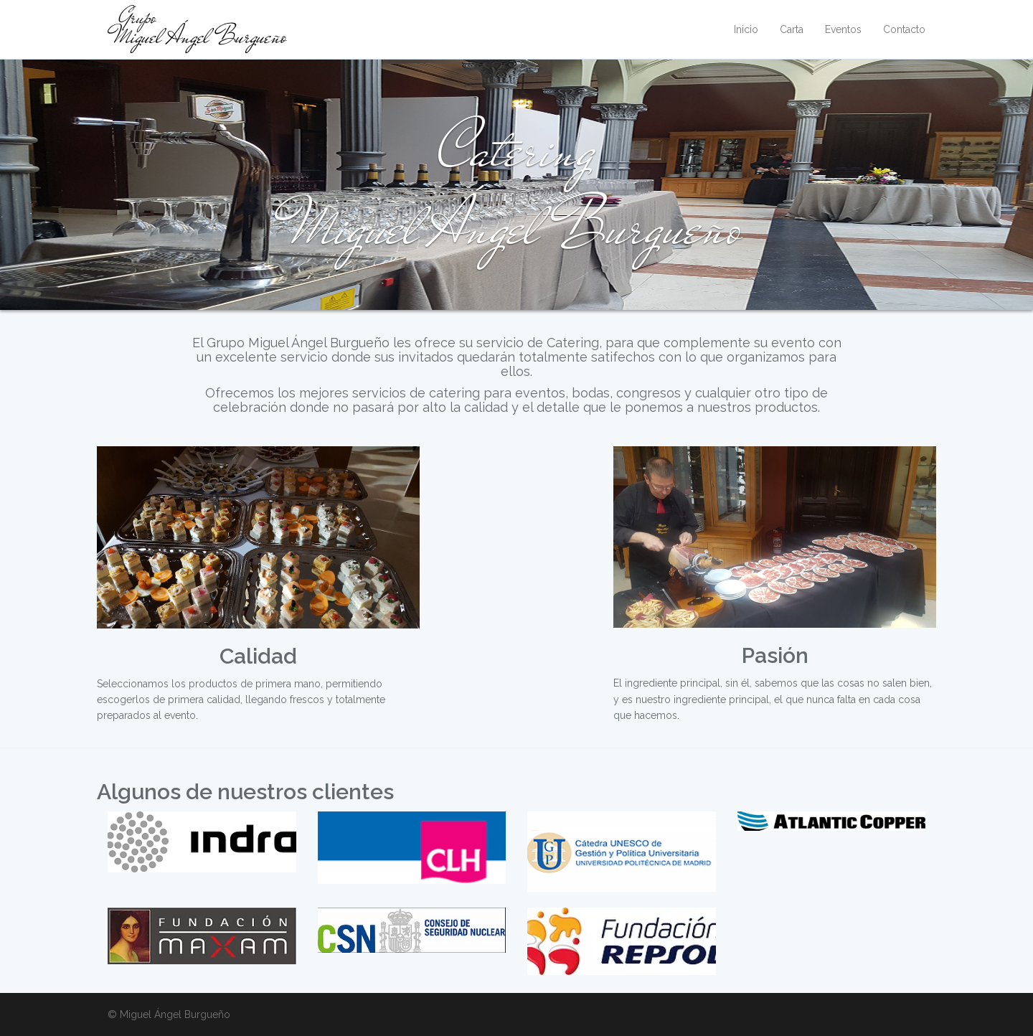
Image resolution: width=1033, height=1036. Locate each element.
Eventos (843, 29)
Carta (791, 29)
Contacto (904, 29)
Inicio (746, 29)
